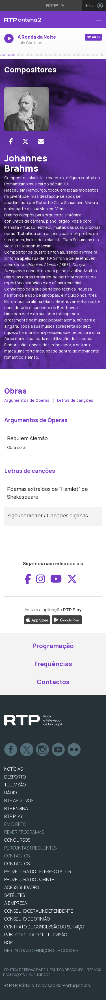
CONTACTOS (17, 864)
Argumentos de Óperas (27, 400)
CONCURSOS (17, 840)
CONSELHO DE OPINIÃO (27, 919)
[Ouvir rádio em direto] (53, 42)
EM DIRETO (15, 824)
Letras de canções (75, 400)
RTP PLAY (13, 816)
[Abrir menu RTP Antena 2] (100, 20)
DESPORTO (15, 777)
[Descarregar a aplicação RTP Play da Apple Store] (37, 619)
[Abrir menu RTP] (53, 5)
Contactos (53, 682)
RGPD (10, 942)
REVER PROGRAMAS (24, 832)
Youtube (58, 750)
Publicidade (39, 974)
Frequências (53, 664)
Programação (53, 646)
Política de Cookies (66, 969)
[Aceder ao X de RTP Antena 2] (72, 579)
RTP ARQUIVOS (18, 800)
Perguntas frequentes (30, 848)
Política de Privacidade (25, 969)
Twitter (27, 750)
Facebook (11, 750)
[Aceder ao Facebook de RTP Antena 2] (28, 579)
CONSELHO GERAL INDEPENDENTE (38, 911)
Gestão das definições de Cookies (41, 950)
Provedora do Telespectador (37, 871)
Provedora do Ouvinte (29, 879)
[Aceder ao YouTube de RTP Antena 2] (56, 579)
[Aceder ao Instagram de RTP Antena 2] (40, 579)
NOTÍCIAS (13, 769)
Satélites (14, 895)
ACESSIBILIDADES (21, 887)
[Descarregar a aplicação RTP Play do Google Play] (66, 619)
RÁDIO (10, 793)
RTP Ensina (16, 808)
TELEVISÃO (15, 785)
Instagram (42, 750)
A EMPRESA (15, 903)
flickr (74, 750)
